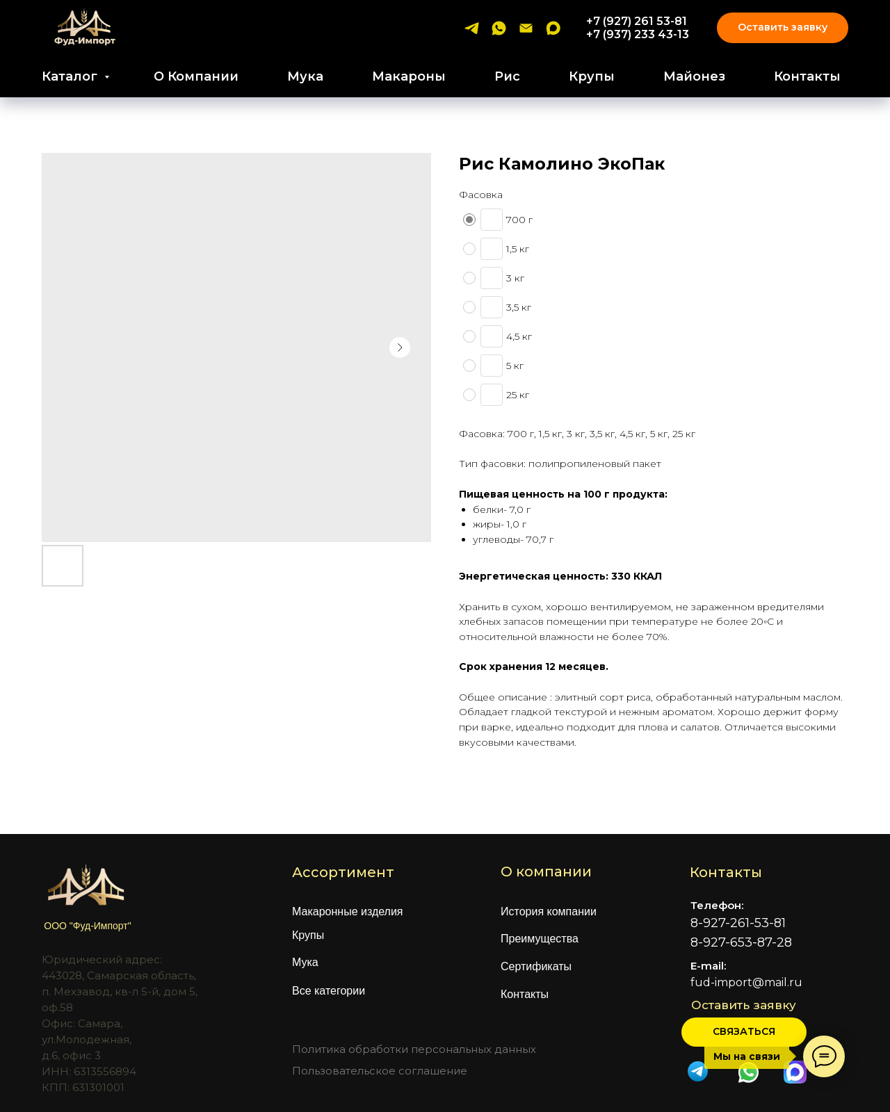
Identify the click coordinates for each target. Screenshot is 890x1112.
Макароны (409, 76)
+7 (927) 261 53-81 (636, 21)
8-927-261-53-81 (738, 923)
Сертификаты (536, 966)
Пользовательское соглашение (379, 1070)
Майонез (694, 76)
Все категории (328, 991)
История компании (549, 911)
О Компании (196, 76)
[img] (748, 1072)
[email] (526, 28)
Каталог (71, 76)
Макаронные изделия (347, 911)
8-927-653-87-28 (741, 942)
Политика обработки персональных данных (414, 1049)
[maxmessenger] (553, 28)
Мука (305, 76)
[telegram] (471, 28)
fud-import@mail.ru (746, 982)
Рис (507, 76)
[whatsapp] (499, 28)
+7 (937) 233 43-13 (637, 34)
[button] (744, 1032)
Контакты (807, 76)
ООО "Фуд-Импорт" (87, 925)
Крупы (592, 76)
